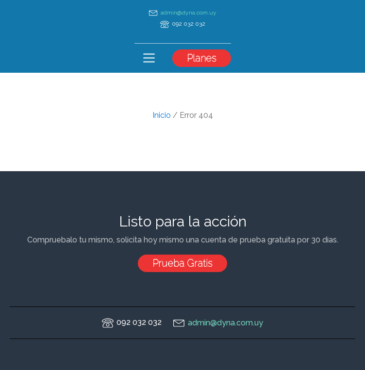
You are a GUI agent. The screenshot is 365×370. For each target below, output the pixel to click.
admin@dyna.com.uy (188, 12)
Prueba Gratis (182, 263)
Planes (201, 58)
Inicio (161, 115)
